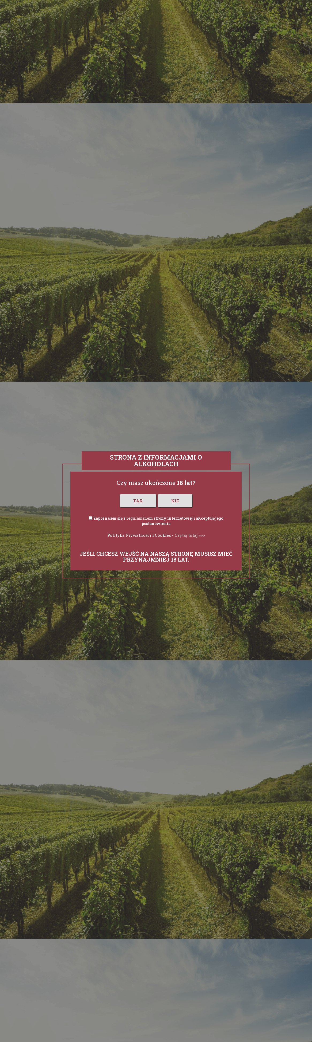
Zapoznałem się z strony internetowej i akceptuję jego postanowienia (158, 521)
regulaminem (139, 518)
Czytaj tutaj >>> (190, 535)
